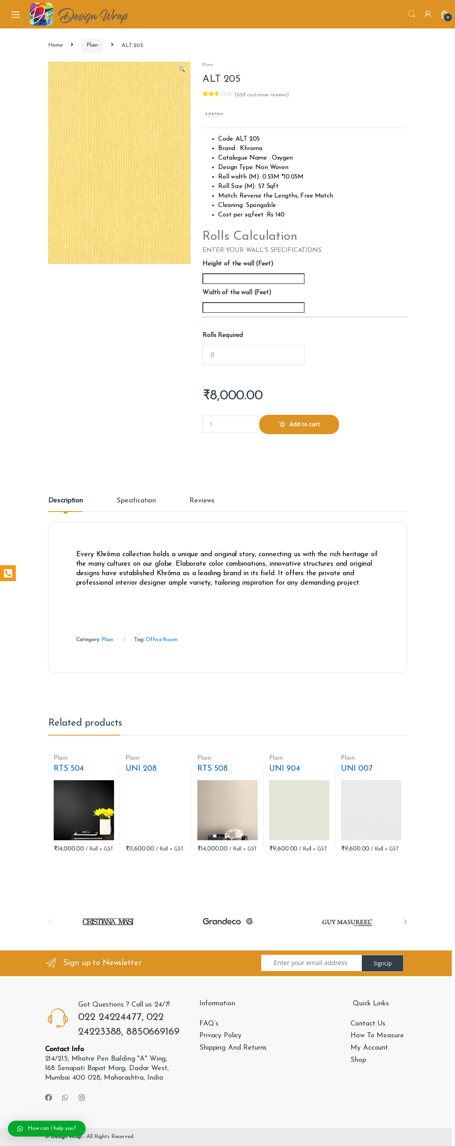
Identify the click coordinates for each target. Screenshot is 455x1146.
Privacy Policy (220, 1035)
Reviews (202, 500)
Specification (136, 500)
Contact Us (368, 1023)
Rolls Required (222, 335)
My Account (369, 1048)
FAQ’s (208, 1023)
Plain (92, 45)
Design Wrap (66, 1137)
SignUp (382, 963)
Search (411, 14)
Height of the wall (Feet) (237, 264)
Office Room (161, 640)
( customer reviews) (261, 95)
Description (65, 500)
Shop (358, 1060)
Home (55, 45)
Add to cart (305, 424)
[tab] (65, 504)
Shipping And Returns (233, 1048)
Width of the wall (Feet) (237, 293)
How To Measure (377, 1035)
